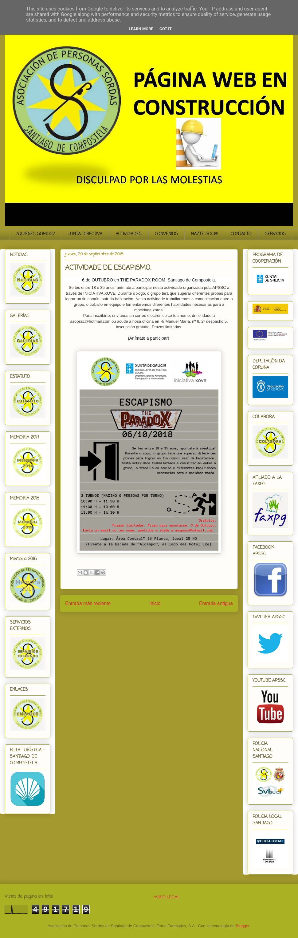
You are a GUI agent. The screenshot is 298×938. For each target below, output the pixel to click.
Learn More (141, 28)
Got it (165, 28)
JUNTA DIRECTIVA (85, 234)
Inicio (154, 603)
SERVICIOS (275, 234)
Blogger (242, 926)
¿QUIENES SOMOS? (35, 234)
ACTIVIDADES (129, 234)
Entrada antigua (216, 603)
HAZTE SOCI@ (204, 234)
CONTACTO (241, 234)
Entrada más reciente (88, 603)
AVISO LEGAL (166, 897)
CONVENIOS (166, 234)
